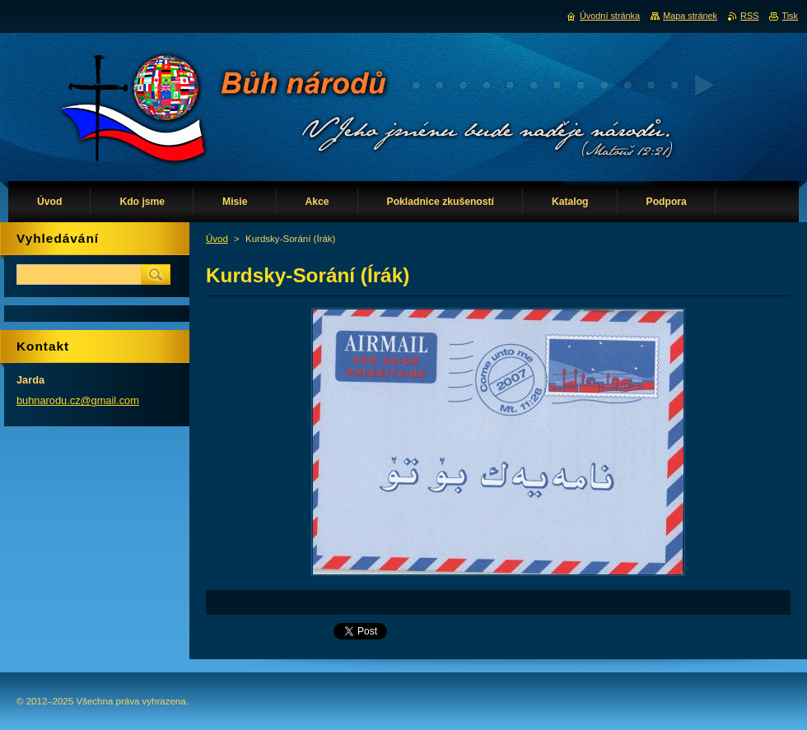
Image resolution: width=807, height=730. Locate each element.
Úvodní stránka (610, 16)
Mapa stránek (690, 16)
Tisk (789, 16)
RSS (749, 16)
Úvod (217, 239)
